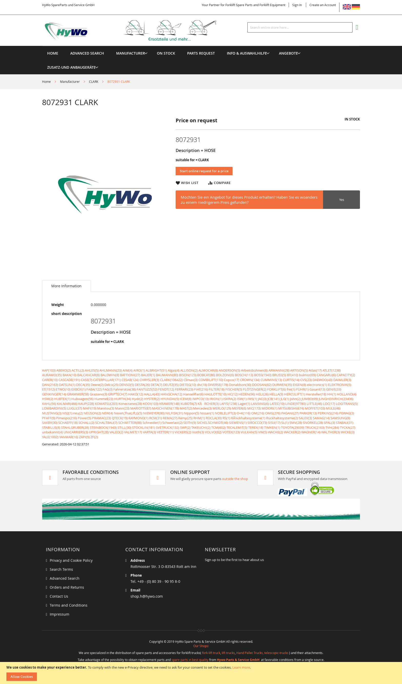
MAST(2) (186, 408)
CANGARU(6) (326, 375)
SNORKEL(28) (313, 422)
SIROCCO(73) (257, 422)
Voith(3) (198, 432)
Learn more (241, 667)
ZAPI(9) (84, 437)
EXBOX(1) (78, 389)
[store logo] (137, 30)
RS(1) (226, 418)
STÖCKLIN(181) (143, 427)
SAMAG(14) (321, 418)
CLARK (93, 81)
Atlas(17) (315, 370)
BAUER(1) (148, 375)
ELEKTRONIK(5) (339, 384)
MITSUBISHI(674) (291, 408)
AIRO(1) (139, 370)
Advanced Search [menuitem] (87, 53)
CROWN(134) (250, 379)
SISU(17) (274, 422)
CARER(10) (50, 379)
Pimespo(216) (66, 418)
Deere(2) (97, 384)
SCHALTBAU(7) (106, 422)
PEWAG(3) (346, 413)
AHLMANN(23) (110, 370)
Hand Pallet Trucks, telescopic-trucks (262, 653)
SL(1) (285, 422)
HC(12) (232, 394)
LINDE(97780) (295, 403)
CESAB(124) (130, 379)
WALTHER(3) (330, 432)
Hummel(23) (103, 398)
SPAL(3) (329, 422)
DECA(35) (83, 384)
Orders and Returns (67, 587)
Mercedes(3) (202, 408)
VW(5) (262, 432)
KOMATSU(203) (106, 403)
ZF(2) (94, 437)
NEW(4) (107, 413)
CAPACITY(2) (346, 375)
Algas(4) (173, 370)
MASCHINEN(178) (165, 408)
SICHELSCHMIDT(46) (212, 422)
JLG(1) (284, 398)
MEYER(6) (239, 408)
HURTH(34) (122, 398)
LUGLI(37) (74, 408)
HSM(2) (47, 398)
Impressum (59, 614)
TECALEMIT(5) (236, 427)
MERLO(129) (222, 408)
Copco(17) (231, 379)
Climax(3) (191, 379)
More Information (66, 285)
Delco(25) (111, 384)
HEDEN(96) (246, 394)
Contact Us (59, 596)
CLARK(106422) (171, 379)
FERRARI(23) (184, 389)
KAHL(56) (49, 403)
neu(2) (78, 413)
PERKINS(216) (328, 413)
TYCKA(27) (347, 427)
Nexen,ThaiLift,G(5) (128, 413)
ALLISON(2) (189, 370)
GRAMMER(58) (78, 394)
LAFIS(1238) (228, 403)
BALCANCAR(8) (88, 375)
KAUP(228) (86, 403)
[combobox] (300, 27)
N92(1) (67, 413)
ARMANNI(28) (278, 370)
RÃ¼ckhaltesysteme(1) (248, 418)
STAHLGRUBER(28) (75, 427)
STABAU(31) (344, 422)
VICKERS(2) (183, 432)
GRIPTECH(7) (117, 394)
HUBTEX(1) (62, 398)
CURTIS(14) (291, 379)
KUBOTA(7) (188, 403)
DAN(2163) (50, 384)
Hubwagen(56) (82, 398)
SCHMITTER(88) (130, 422)
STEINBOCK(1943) (103, 427)
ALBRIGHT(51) (156, 370)
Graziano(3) (98, 394)
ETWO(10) (63, 389)
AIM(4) (128, 370)
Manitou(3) (105, 408)
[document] (201, 673)
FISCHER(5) (233, 389)
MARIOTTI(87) (140, 408)
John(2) (295, 398)
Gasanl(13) (317, 389)
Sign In (297, 5)
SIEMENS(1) (238, 422)
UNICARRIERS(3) (76, 432)
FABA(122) (94, 389)
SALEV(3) (305, 418)
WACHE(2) (275, 432)
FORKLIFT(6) (276, 389)
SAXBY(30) (49, 422)
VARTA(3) (149, 432)
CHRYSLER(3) (149, 379)
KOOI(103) (150, 403)
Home (46, 81)
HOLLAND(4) (346, 394)
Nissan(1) (207, 413)
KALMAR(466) (67, 403)
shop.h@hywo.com (146, 596)
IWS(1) (252, 398)
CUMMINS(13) (271, 379)
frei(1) (291, 389)
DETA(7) (156, 384)
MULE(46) (333, 408)
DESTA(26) (142, 384)
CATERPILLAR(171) (107, 379)
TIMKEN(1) (272, 427)
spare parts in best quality (190, 660)
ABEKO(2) (63, 370)
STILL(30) (124, 427)
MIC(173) (254, 408)
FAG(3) (108, 389)
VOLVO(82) (213, 432)
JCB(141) (273, 398)
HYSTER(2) (152, 398)
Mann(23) (122, 408)
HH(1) (331, 394)
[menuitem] (130, 53)
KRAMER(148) (169, 403)
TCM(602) (218, 427)
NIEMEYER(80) (154, 413)
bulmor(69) (307, 375)
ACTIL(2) (78, 370)
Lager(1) (244, 403)
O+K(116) (243, 413)
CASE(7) (86, 379)
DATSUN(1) (67, 384)
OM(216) (257, 413)
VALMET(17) (133, 432)
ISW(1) (242, 398)
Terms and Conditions (68, 605)
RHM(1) (199, 418)
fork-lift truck (211, 653)
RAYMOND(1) (138, 418)
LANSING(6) (260, 403)
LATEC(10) (277, 403)
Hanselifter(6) (193, 394)
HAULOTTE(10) (215, 394)
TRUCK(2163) (315, 427)
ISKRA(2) (229, 398)
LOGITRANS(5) (347, 403)
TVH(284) (332, 427)
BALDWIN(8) (109, 375)
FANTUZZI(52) (147, 389)
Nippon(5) (191, 413)
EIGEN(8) (299, 384)
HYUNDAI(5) (169, 398)
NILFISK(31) (174, 413)
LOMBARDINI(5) (54, 408)
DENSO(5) (126, 384)
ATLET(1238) (332, 370)
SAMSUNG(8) (340, 418)
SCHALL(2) (86, 422)
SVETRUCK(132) (167, 427)
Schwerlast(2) (172, 422)
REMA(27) (170, 418)
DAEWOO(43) (323, 379)
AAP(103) (49, 370)
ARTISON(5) (299, 370)
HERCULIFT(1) (294, 394)
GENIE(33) (333, 389)
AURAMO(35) (52, 375)
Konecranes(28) (130, 403)
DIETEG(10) (187, 384)
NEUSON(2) (92, 413)
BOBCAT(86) (206, 375)
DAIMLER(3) (342, 379)
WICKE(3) (348, 432)
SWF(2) (185, 427)
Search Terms (61, 569)
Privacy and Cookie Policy (71, 560)
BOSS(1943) (263, 375)
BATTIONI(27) (130, 375)
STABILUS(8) (51, 427)
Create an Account (322, 5)
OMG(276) (272, 413)
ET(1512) (48, 389)
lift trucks (228, 653)
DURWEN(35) (282, 384)
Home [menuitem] (52, 53)
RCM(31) (155, 418)
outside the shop (235, 478)
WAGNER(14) (310, 432)
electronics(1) (317, 384)
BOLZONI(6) (225, 375)
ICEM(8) (186, 398)
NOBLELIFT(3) (225, 413)
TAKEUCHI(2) (200, 427)
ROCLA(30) (214, 418)
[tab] (66, 286)
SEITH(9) (189, 422)
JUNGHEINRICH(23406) (336, 398)
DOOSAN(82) (262, 384)
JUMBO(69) (310, 398)
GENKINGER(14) (54, 394)
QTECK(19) (120, 418)
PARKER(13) (308, 413)
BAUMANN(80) (167, 375)
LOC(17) (329, 403)
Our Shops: (201, 646)
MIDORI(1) (269, 408)
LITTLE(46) (314, 403)
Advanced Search (64, 578)
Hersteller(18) (316, 394)
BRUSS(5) (279, 375)
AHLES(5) (92, 370)
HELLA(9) (276, 394)
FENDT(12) (166, 389)
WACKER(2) (292, 432)
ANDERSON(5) (229, 370)
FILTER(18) (217, 389)
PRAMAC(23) (101, 418)
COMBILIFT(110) (210, 379)
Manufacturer (70, 81)
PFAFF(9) (48, 418)
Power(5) (84, 418)
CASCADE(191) (69, 379)
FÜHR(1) (302, 389)
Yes (341, 199)
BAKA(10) (69, 375)
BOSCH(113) (244, 375)
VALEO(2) (116, 432)
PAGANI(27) (290, 413)
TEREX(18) (255, 427)
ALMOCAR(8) (208, 370)
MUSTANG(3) (52, 413)
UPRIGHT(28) (99, 432)
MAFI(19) (89, 408)
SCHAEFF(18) (68, 422)
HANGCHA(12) (171, 394)
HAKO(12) (135, 394)
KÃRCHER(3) (208, 403)
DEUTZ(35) (171, 384)
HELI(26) (262, 394)
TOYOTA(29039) (292, 427)
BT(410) (292, 375)
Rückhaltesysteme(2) (282, 418)
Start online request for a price (204, 171)
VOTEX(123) (231, 432)
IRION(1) (216, 398)
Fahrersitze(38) (124, 389)
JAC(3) (262, 398)
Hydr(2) (137, 398)
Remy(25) (185, 418)
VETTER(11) (165, 432)
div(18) (202, 384)
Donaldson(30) (240, 384)
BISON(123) (187, 375)
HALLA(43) (152, 394)
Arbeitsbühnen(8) (254, 370)
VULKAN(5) (249, 432)
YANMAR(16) (68, 437)
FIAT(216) (201, 389)
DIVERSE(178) (218, 384)
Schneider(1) (152, 422)
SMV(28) (295, 422)
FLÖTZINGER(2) (254, 389)
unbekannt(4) (52, 432)
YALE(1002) (50, 437)
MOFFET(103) (315, 408)
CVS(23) (306, 379)
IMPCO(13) (200, 398)
